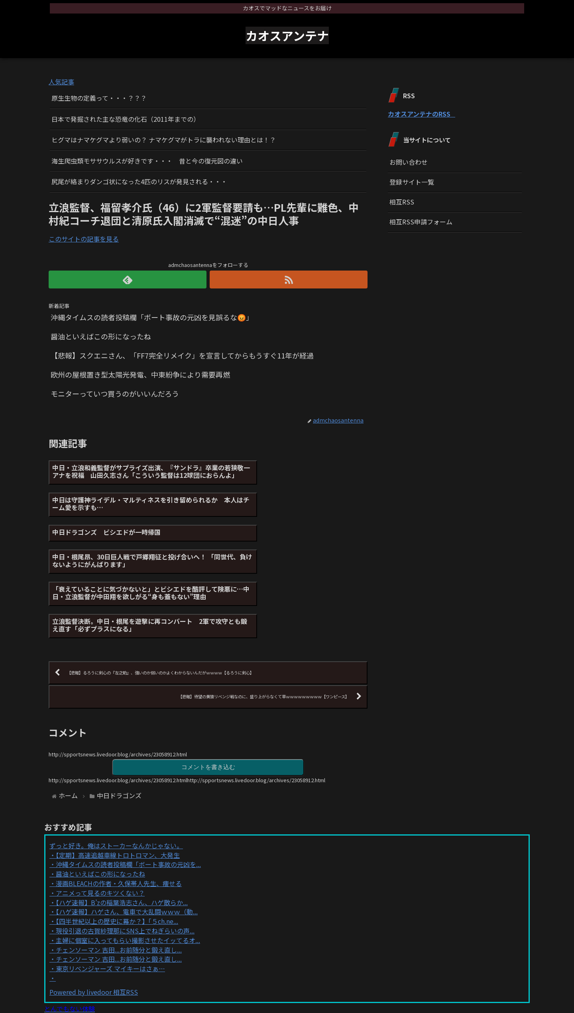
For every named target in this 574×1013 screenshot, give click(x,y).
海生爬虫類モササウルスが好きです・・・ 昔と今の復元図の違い (147, 161)
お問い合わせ (408, 162)
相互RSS (401, 201)
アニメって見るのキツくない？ (100, 825)
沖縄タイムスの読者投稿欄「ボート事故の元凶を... (128, 796)
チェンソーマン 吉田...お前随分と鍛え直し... (119, 881)
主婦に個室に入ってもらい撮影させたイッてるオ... (128, 872)
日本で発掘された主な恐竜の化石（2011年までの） (125, 119)
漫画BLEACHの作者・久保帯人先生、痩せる (119, 815)
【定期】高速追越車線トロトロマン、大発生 (118, 787)
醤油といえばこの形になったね (100, 806)
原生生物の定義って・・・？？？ (99, 98)
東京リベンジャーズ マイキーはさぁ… (110, 901)
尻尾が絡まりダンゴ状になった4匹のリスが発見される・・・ (139, 181)
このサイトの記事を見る (84, 239)
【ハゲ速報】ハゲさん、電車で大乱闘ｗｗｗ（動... (127, 844)
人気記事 (61, 81)
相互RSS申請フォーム (420, 221)
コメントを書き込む (208, 698)
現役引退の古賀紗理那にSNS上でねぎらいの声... (125, 863)
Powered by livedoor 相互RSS (93, 924)
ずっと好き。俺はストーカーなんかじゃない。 (116, 778)
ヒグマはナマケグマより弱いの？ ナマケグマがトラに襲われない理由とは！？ (163, 139)
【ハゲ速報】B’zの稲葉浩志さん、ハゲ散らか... (122, 834)
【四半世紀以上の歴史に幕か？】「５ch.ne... (117, 853)
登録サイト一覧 (411, 182)
